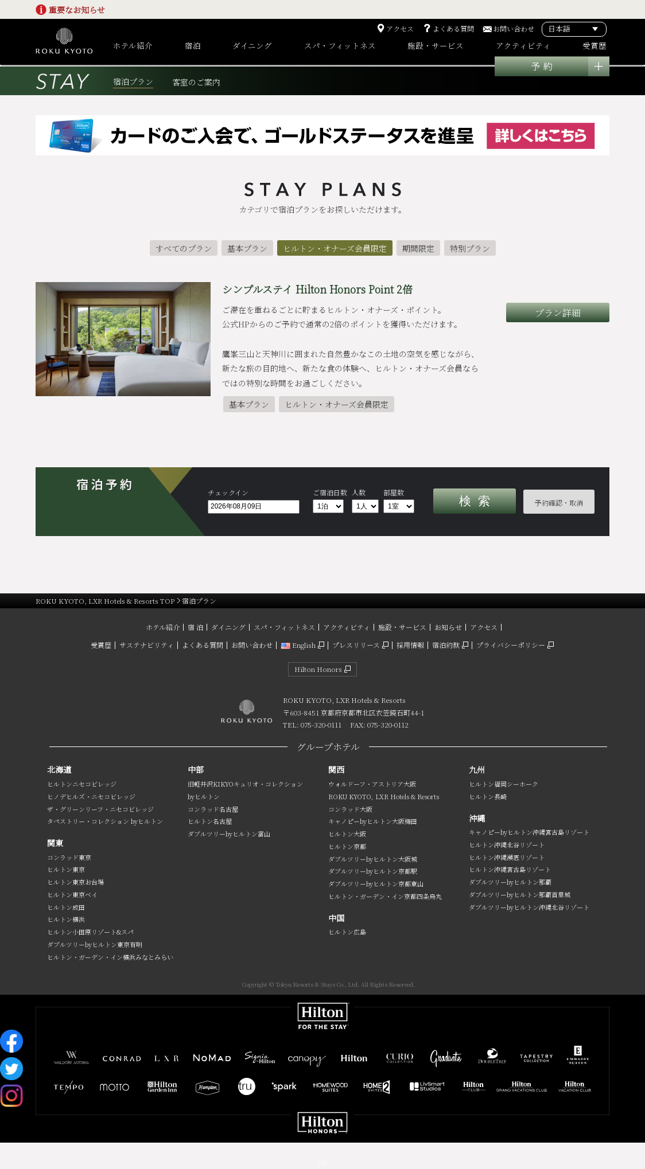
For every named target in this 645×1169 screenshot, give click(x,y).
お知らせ (448, 627)
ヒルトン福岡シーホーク (503, 783)
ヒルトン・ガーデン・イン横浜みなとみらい (110, 956)
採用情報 (410, 645)
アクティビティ (346, 627)
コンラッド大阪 (350, 809)
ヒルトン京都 (347, 846)
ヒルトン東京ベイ (72, 894)
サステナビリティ (146, 645)
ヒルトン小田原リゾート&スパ (90, 931)
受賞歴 (101, 645)
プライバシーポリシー (510, 645)
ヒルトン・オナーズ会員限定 (335, 248)
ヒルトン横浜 (66, 919)
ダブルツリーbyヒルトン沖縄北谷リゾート (529, 907)
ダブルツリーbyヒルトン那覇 (510, 881)
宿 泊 (195, 627)
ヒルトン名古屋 (210, 821)
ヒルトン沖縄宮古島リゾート (510, 869)
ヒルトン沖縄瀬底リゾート (507, 857)
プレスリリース (356, 645)
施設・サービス (402, 627)
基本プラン (247, 248)
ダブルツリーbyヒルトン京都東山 (375, 883)
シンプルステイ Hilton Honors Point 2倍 (317, 289)
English (298, 645)
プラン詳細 (558, 312)
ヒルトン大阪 (347, 833)
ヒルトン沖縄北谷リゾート (507, 844)
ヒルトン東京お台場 (75, 881)
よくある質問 (453, 28)
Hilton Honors (318, 669)
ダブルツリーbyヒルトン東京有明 (94, 944)
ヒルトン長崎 (488, 796)
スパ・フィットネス (284, 627)
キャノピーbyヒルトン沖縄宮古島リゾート (529, 831)
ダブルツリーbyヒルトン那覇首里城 (519, 894)
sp (322, 1161)
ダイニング (228, 627)
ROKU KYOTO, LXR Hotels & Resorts (383, 796)
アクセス (400, 28)
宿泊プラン (133, 81)
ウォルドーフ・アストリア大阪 (372, 783)
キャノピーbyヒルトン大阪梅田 (372, 821)
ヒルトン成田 (66, 907)
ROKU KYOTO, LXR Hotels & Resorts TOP (105, 600)
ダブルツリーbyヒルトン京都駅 (372, 870)
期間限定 (418, 248)
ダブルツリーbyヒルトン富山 (229, 833)
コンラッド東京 (69, 857)
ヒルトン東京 (66, 869)
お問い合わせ (513, 28)
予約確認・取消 (559, 502)
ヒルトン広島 (347, 931)
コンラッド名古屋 (213, 809)
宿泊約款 (446, 645)
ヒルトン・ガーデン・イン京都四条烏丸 (385, 896)
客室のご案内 (196, 82)
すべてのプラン (184, 248)
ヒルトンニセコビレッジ (81, 783)
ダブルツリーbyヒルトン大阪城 (372, 858)
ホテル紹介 (163, 627)
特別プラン (470, 248)
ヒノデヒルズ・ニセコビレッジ (91, 796)
